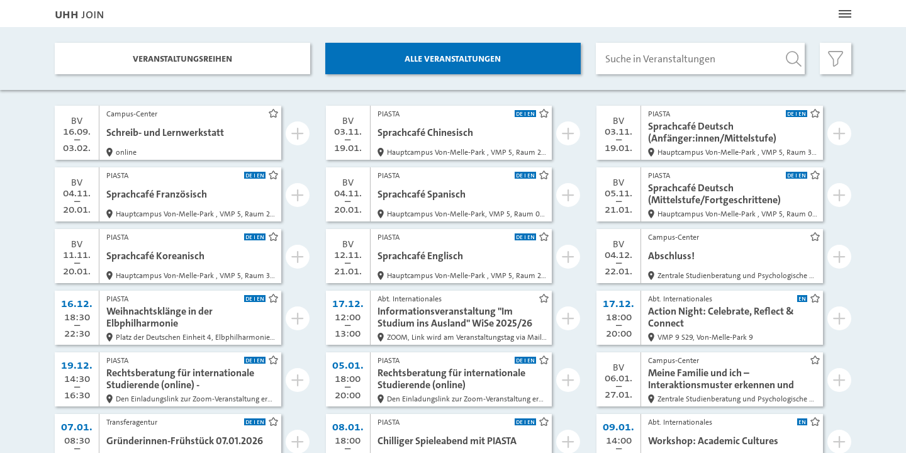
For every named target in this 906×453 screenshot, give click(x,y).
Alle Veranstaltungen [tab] (453, 58)
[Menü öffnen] (845, 13)
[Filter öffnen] (835, 58)
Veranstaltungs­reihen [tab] (182, 58)
